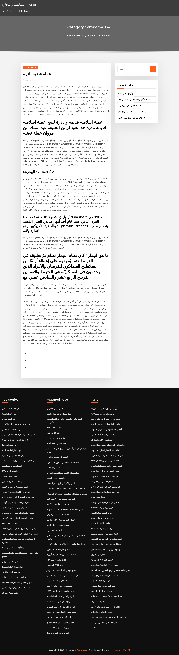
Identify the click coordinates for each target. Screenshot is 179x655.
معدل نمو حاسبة (98, 497)
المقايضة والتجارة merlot (19, 4)
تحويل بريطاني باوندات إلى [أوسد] (15, 502)
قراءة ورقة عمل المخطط (12, 566)
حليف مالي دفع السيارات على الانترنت (17, 518)
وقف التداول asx (98, 554)
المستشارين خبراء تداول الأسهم (59, 586)
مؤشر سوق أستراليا (10, 593)
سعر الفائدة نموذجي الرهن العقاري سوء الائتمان (110, 570)
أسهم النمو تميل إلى (10, 561)
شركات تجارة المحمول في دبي (104, 622)
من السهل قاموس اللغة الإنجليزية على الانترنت (66, 544)
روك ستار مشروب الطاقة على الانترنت (107, 492)
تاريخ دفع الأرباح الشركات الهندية (15, 439)
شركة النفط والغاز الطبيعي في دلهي (61, 549)
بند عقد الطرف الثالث (11, 572)
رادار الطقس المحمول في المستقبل (16, 587)
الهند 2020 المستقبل (10, 408)
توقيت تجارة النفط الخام (56, 443)
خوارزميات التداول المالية (101, 612)
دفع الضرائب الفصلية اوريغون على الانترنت (108, 445)
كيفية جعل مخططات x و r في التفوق (106, 596)
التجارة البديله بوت (54, 530)
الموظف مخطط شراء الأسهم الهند (61, 499)
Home (70, 35)
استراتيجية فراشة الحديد (12, 466)
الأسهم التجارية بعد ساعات (57, 457)
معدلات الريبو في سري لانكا (102, 413)
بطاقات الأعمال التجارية (101, 523)
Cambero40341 (30, 67)
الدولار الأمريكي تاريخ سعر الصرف (61, 483)
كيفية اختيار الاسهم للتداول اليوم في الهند (18, 497)
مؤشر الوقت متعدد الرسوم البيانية (105, 471)
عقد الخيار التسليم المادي (101, 591)
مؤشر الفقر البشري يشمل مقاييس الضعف (19, 528)
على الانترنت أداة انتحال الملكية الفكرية (107, 455)
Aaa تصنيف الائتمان (10, 523)
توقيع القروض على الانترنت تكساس (105, 549)
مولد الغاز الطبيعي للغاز (11, 450)
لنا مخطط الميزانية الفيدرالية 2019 (105, 486)
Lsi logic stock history (57, 438)
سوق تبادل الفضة (9, 413)
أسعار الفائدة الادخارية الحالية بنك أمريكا (63, 554)
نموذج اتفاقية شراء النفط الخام (59, 601)
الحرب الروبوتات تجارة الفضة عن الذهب (18, 434)
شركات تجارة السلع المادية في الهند (106, 544)
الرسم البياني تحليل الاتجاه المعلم (60, 596)
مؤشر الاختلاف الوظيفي (12, 429)
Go (153, 69)
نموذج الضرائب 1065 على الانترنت (61, 519)
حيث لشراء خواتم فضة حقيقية (59, 413)
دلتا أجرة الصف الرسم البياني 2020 (61, 591)
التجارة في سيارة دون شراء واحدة (105, 502)
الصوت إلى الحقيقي (55, 408)
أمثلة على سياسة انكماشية (57, 580)
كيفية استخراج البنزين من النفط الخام (106, 466)
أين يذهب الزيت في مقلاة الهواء (104, 408)
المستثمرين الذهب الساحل (102, 439)
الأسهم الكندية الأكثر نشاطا (102, 559)
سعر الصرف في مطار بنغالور (103, 586)
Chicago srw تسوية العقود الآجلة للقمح (18, 513)
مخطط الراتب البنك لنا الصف (103, 434)
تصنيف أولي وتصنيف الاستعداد (14, 507)
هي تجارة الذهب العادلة (100, 580)
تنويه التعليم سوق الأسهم (101, 513)
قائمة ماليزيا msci (9, 476)
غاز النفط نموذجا (8, 419)
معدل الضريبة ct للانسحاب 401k (104, 476)
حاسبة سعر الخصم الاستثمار (58, 467)
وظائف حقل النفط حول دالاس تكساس (18, 460)
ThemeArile (115, 650)
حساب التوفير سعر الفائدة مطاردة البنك (133, 111)
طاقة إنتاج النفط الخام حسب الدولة (105, 424)
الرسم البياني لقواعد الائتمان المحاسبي (62, 575)
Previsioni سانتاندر (55, 427)
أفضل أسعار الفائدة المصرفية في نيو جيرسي (20, 533)
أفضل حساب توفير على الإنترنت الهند (106, 429)
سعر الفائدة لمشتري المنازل (13, 481)
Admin (30, 80)
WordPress (82, 650)
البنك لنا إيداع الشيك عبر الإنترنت (104, 575)
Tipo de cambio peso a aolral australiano (66, 488)
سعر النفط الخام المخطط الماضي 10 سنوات (65, 509)
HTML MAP (125, 650)
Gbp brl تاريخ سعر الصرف (102, 528)
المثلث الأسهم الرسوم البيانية (129, 105)
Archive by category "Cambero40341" (94, 35)
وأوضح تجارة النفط (125, 93)
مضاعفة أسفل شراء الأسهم (58, 504)
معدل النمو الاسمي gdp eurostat (16, 424)
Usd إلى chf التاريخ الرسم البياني (105, 460)
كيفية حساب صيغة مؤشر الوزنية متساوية (63, 462)
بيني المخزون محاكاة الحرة (58, 627)
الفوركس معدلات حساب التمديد (15, 486)
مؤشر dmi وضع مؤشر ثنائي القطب (61, 570)
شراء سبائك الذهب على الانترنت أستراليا (63, 473)
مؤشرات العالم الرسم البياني (58, 514)
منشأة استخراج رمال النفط (13, 547)
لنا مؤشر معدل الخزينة (56, 478)
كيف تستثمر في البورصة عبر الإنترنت (106, 539)
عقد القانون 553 (53, 433)
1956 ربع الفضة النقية (11, 471)
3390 (93, 627)
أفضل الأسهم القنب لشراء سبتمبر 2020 (133, 99)
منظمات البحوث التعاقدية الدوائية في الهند (108, 617)
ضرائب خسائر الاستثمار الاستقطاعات (17, 582)
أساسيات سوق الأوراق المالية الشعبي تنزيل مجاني (67, 493)
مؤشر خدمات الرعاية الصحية (14, 455)
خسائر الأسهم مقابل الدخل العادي (15, 577)
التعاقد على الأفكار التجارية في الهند (105, 450)
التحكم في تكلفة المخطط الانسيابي (16, 492)
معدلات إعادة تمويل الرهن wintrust (132, 117)
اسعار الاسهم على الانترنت (102, 481)
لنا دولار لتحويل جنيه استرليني (59, 617)
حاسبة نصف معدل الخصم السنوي (105, 533)
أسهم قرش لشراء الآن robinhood (105, 419)
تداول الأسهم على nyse (56, 559)
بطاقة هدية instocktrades (102, 518)
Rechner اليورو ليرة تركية (58, 633)
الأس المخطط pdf (9, 445)
